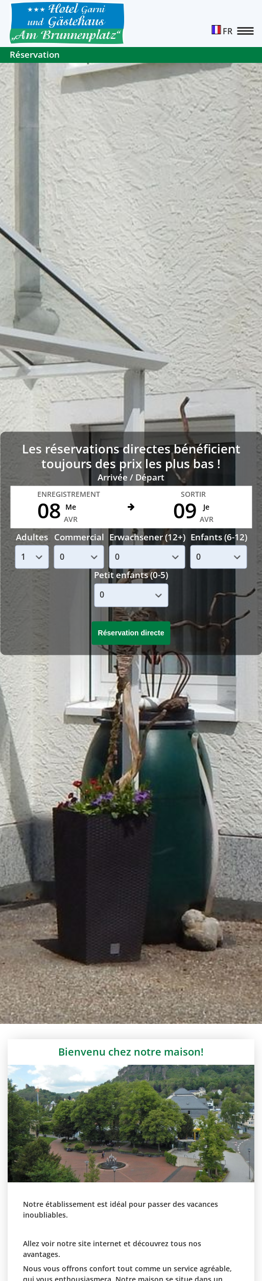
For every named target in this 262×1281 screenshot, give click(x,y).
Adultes (32, 537)
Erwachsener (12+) (147, 537)
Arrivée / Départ (131, 478)
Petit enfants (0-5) (131, 575)
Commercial (79, 537)
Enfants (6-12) (218, 537)
